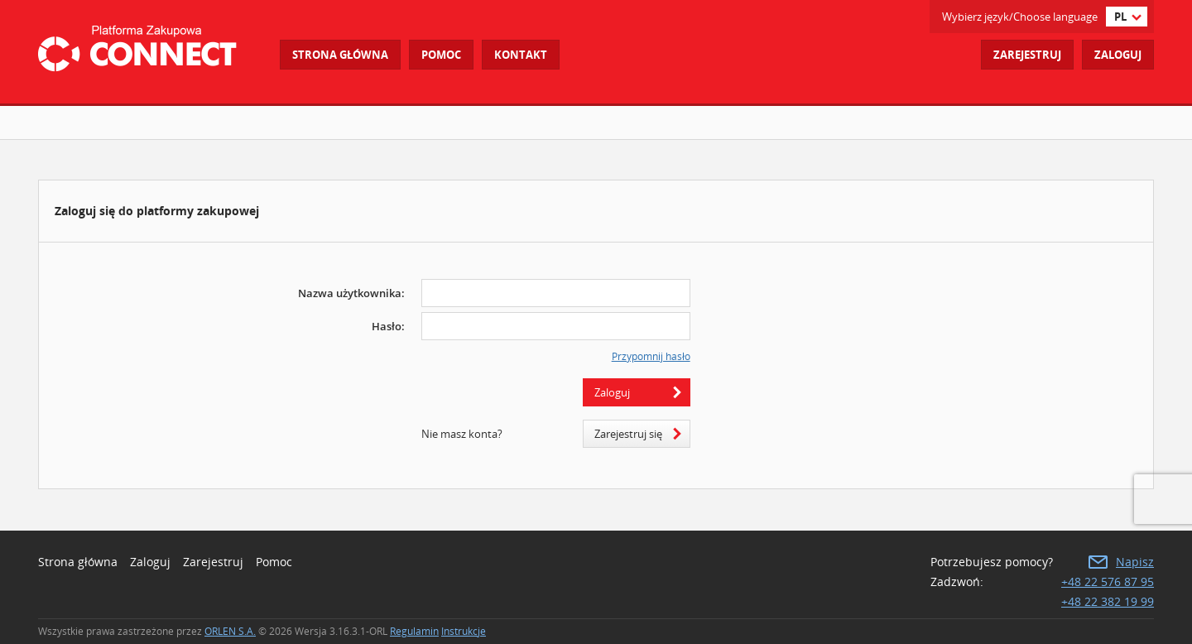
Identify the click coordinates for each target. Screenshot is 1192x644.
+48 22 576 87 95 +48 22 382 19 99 (1107, 591)
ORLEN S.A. (230, 631)
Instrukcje (463, 631)
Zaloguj (1118, 54)
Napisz (1135, 562)
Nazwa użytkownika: (351, 293)
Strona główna (340, 54)
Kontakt (520, 54)
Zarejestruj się (628, 433)
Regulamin (414, 631)
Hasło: (388, 326)
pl (1120, 16)
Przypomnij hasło (651, 357)
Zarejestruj (1027, 54)
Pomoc (274, 562)
